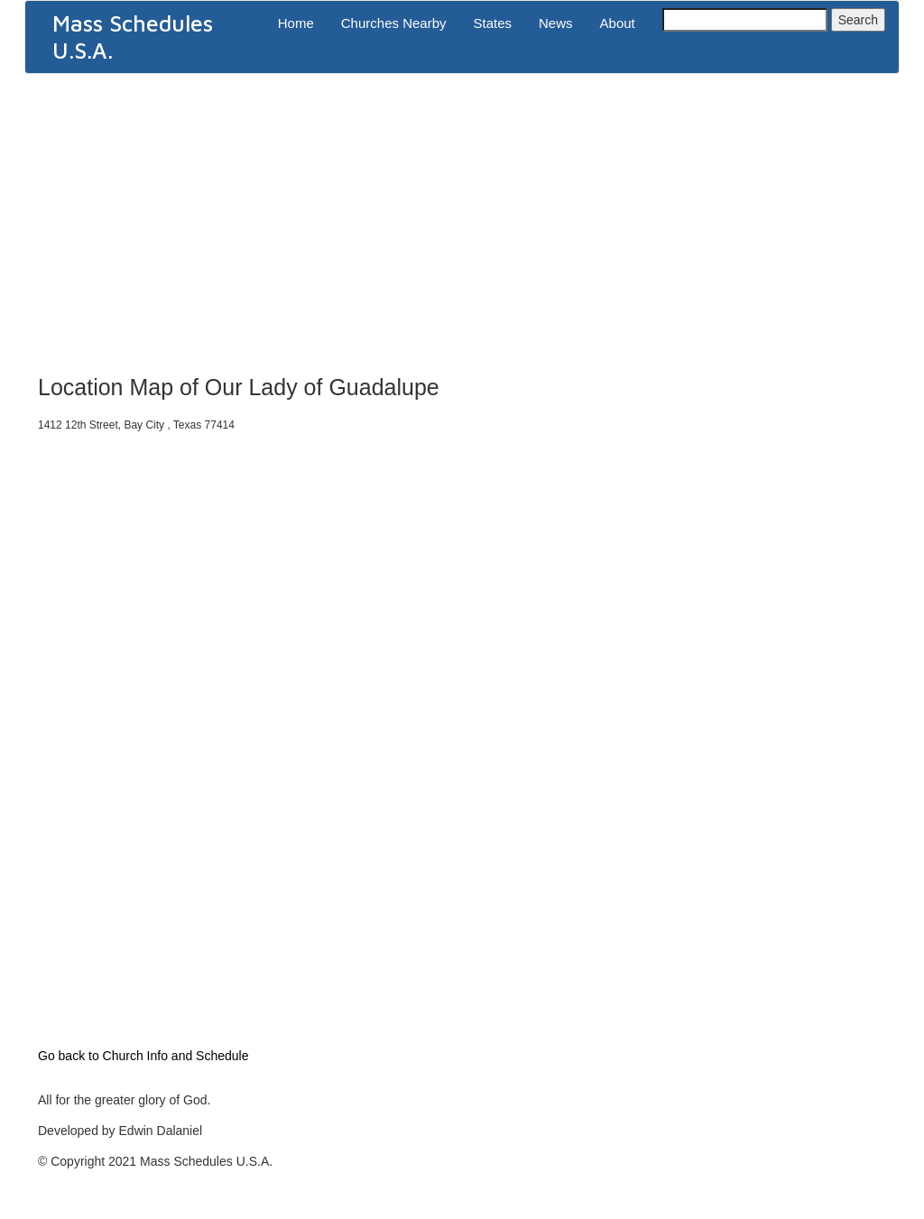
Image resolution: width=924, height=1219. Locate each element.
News (556, 23)
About (617, 23)
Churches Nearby (394, 23)
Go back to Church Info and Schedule (143, 1055)
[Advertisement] (462, 218)
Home (296, 23)
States (493, 23)
